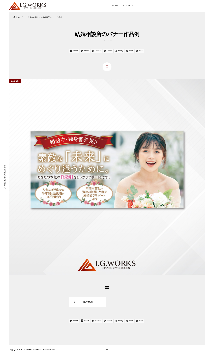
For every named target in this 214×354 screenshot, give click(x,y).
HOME (115, 5)
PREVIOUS (87, 302)
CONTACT (128, 5)
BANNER (15, 81)
